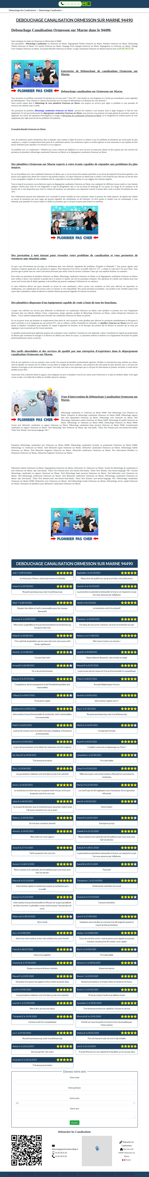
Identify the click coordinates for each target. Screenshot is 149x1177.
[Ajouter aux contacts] (84, 4)
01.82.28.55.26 (55, 1152)
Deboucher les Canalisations (124, 1145)
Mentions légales (106, 1173)
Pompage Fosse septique (47, 1173)
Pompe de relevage (68, 1173)
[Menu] (89, 4)
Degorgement (14, 1173)
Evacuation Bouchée (88, 1173)
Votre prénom (74, 1088)
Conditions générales (125, 1173)
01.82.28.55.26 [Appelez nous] (70, 3)
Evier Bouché (28, 1173)
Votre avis (74, 1108)
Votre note (74, 1098)
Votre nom (74, 1077)
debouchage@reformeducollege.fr (59, 1148)
